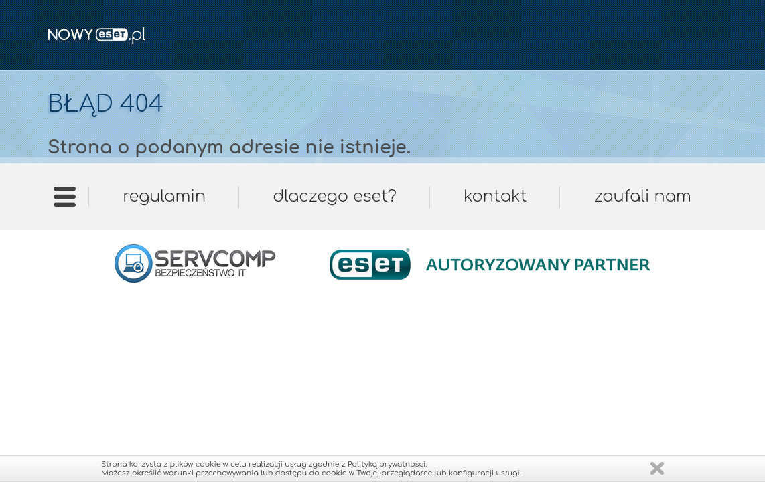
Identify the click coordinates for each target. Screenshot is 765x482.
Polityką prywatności (386, 464)
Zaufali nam (642, 196)
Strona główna (64, 201)
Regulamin (164, 196)
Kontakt (495, 196)
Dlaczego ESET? (335, 196)
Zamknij (657, 468)
